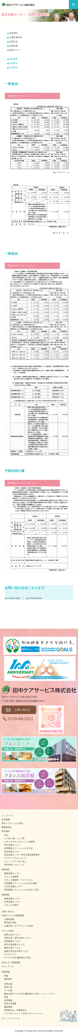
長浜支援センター (12, 851)
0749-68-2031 (20, 718)
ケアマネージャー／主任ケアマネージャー (23, 1013)
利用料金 (13, 63)
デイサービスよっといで (15, 858)
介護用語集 (9, 919)
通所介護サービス (12, 948)
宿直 (6, 997)
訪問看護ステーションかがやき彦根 (20, 883)
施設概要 (13, 59)
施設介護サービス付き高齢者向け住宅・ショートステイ (29, 994)
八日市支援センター (13, 886)
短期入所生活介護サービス (16, 951)
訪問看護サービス (12, 941)
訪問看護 (8, 1000)
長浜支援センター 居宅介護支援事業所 (22, 855)
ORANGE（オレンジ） (14, 864)
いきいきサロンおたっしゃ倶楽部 (19, 841)
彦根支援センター (12, 873)
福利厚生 (8, 979)
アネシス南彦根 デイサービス (18, 880)
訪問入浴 (8, 987)
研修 (6, 976)
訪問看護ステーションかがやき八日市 (21, 890)
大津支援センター (12, 902)
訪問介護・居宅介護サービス (17, 938)
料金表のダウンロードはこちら (22, 96)
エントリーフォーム (11, 1018)
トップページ (8, 815)
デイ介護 (8, 990)
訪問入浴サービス (12, 935)
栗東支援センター (12, 898)
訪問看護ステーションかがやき (18, 848)
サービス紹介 (8, 931)
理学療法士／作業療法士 (15, 1010)
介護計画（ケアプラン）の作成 (18, 926)
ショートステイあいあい (15, 861)
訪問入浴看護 (10, 1003)
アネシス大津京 (11, 905)
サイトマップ (8, 966)
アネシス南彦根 (11, 876)
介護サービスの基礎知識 (13, 915)
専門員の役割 (10, 922)
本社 (6, 835)
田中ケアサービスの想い (13, 823)
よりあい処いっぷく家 (14, 838)
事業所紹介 (7, 827)
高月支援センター (12, 845)
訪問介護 (8, 984)
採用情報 (13, 67)
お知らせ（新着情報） (12, 962)
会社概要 (6, 819)
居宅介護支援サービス (14, 944)
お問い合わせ (22, 709)
